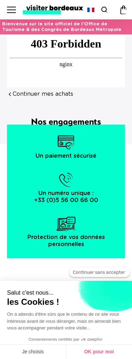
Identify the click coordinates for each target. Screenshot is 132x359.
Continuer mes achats (43, 94)
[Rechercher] (103, 9)
